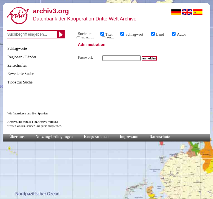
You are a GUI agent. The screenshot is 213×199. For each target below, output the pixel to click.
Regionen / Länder (21, 57)
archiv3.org (51, 11)
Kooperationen (96, 137)
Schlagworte (17, 48)
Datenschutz (159, 137)
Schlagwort (134, 34)
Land (160, 34)
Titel (109, 34)
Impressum (129, 137)
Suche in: (85, 34)
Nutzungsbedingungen (54, 137)
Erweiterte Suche (20, 74)
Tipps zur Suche (20, 82)
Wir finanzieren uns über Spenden (27, 113)
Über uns (17, 137)
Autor (181, 34)
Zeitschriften (17, 65)
